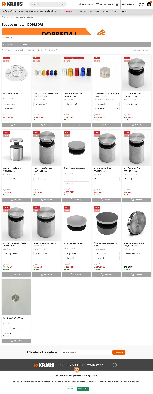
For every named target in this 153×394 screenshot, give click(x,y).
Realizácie (94, 11)
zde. (138, 382)
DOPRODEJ (69, 11)
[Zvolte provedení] (16, 104)
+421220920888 (88, 4)
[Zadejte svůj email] (93, 352)
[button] (4, 17)
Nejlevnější (19, 50)
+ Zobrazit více (7, 38)
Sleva (40, 50)
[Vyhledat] (48, 4)
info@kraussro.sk (107, 4)
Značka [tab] (24, 44)
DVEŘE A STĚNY (8, 11)
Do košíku (18, 125)
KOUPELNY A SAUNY (27, 11)
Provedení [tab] (10, 44)
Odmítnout (70, 389)
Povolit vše (82, 389)
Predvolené (6, 50)
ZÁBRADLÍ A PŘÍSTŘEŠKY (50, 11)
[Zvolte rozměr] (16, 108)
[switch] (46, 50)
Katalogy (82, 11)
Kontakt (124, 11)
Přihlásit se (118, 352)
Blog (114, 11)
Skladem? (53, 50)
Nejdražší (31, 50)
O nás (105, 11)
